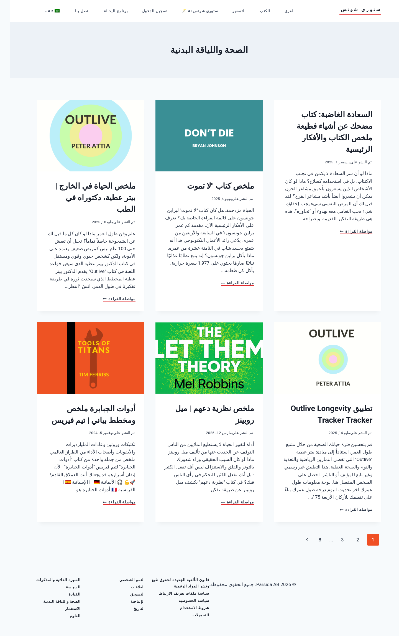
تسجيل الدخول (145, 11)
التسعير (229, 11)
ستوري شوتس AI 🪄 (190, 11)
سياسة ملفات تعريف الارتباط (174, 593)
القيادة (65, 594)
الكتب (255, 11)
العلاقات (128, 587)
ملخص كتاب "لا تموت (210, 186)
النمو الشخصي (122, 580)
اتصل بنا (72, 11)
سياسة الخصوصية (184, 601)
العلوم (65, 616)
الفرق (280, 11)
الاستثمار (63, 609)
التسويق (128, 594)
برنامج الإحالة (106, 11)
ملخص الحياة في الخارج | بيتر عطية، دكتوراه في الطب (85, 197)
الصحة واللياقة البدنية (52, 601)
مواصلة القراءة (346, 231)
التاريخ (129, 609)
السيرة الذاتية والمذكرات (49, 580)
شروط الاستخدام (185, 608)
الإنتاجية (128, 601)
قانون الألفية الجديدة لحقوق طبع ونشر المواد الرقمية (171, 583)
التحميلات (191, 615)
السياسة (63, 587)
